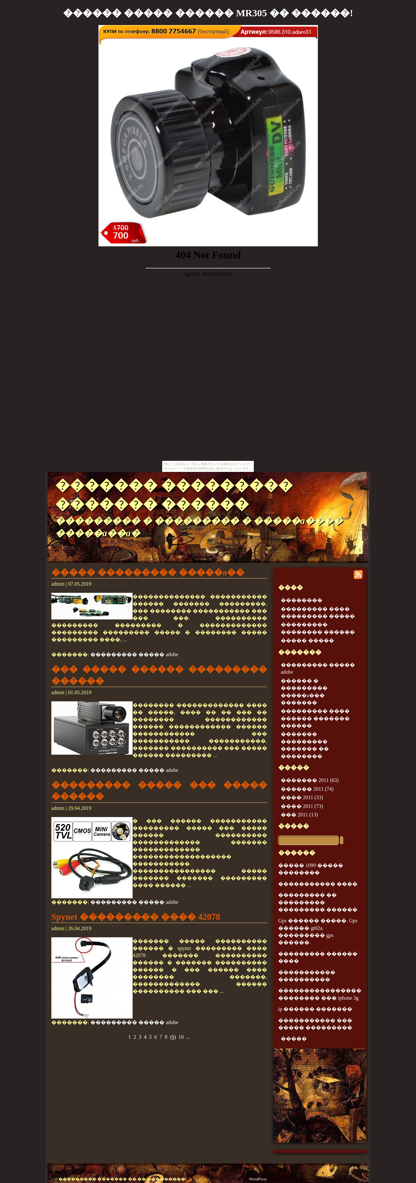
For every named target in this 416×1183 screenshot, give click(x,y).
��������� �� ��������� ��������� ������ (318, 902)
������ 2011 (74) (307, 789)
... (188, 1037)
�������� (301, 600)
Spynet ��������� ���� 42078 (135, 917)
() (173, 1037)
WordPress (258, 1179)
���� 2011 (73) (302, 806)
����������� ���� (318, 884)
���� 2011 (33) (302, 797)
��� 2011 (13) (299, 814)
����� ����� (307, 640)
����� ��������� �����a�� (147, 572)
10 (181, 1037)
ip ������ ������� (315, 1009)
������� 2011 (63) (310, 780)
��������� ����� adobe (134, 654)
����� (293, 826)
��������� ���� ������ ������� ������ (315, 718)
